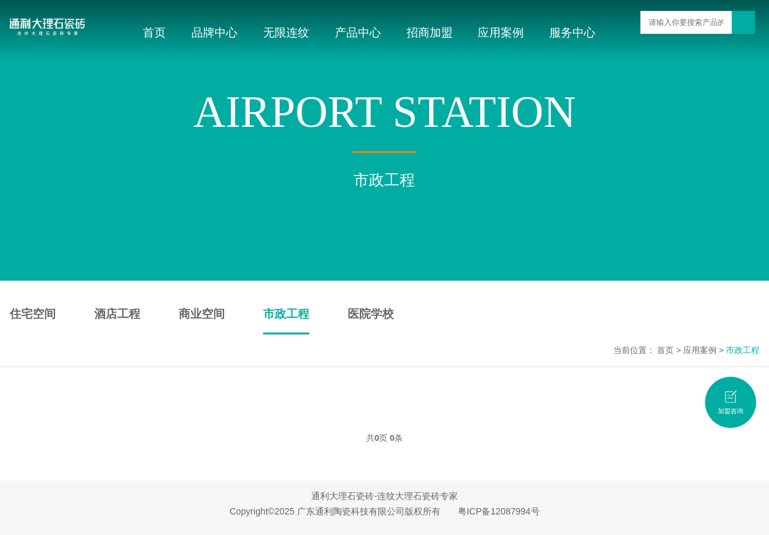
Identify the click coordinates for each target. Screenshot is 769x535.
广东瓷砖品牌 (184, 523)
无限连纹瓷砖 (360, 523)
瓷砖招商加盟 (626, 523)
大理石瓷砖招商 (574, 523)
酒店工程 (117, 314)
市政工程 (286, 314)
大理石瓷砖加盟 (412, 523)
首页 (154, 32)
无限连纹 (286, 32)
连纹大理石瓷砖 (308, 523)
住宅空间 (33, 314)
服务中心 (572, 32)
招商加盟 (430, 32)
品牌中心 (214, 32)
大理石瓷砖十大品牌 (244, 523)
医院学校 (371, 314)
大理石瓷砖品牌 (517, 523)
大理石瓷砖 (139, 523)
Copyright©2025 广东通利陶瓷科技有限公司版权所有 (334, 511)
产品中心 (358, 32)
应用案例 (501, 32)
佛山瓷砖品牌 (465, 523)
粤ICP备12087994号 (499, 511)
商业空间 (202, 314)
